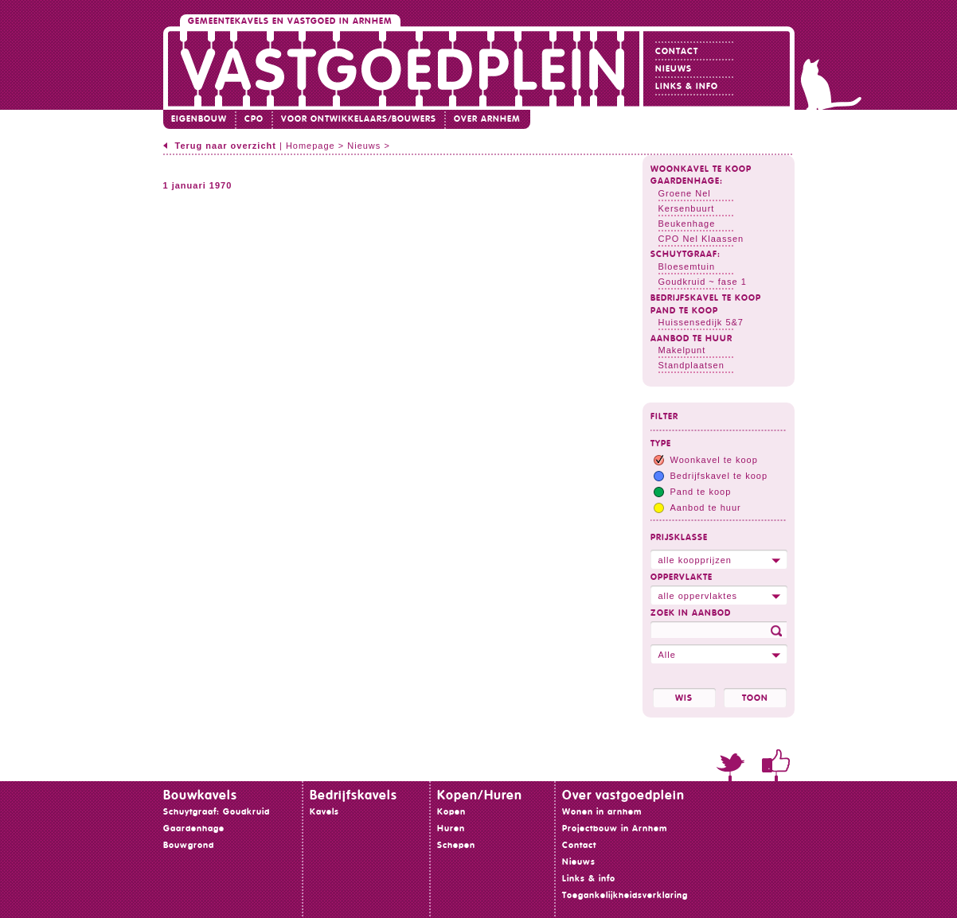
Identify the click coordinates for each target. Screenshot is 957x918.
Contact (676, 51)
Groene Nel (684, 193)
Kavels (324, 811)
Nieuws (673, 68)
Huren (451, 828)
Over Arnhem (487, 119)
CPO (254, 119)
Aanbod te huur (691, 338)
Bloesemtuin (687, 266)
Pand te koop (684, 310)
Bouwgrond (188, 845)
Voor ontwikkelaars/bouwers (358, 119)
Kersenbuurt (686, 208)
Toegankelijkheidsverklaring (625, 895)
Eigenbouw (199, 119)
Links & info (686, 86)
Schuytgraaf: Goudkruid (216, 811)
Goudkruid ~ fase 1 (702, 281)
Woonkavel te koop (701, 169)
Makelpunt (682, 350)
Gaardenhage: (686, 181)
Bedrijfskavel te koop (705, 298)
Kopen (451, 811)
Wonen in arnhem (602, 811)
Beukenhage (687, 223)
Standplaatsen (691, 365)
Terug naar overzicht (225, 145)
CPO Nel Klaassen (701, 238)
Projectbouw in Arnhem (614, 828)
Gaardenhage (194, 828)
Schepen (456, 845)
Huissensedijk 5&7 (701, 322)
